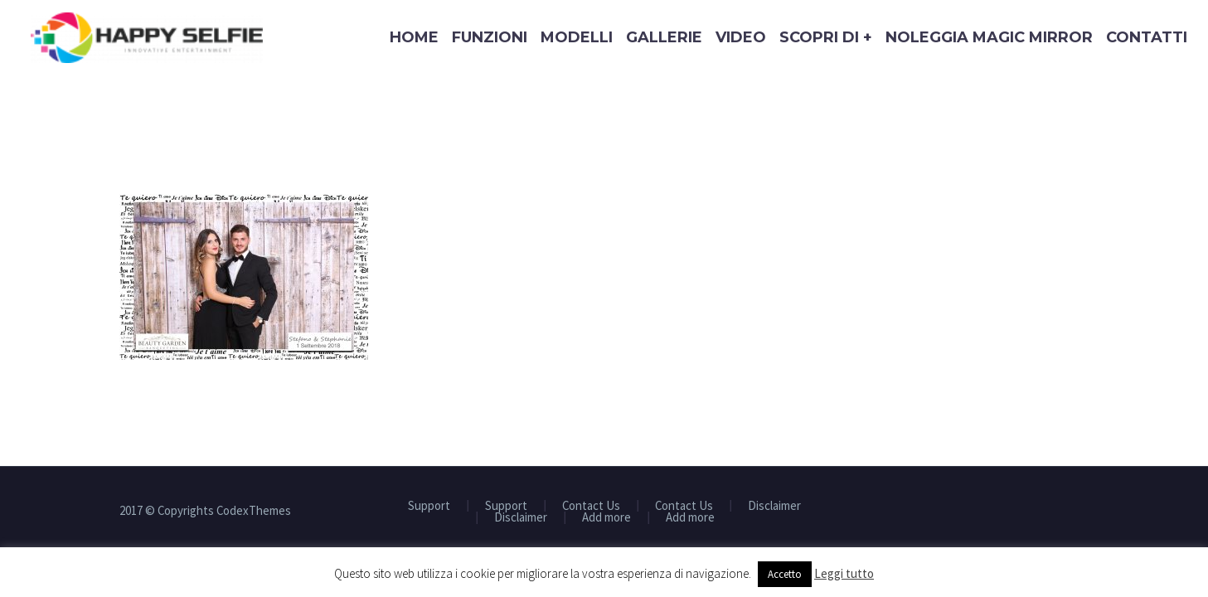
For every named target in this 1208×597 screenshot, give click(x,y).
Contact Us (591, 506)
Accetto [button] (785, 574)
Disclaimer (774, 506)
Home (414, 37)
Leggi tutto (844, 573)
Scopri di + (825, 37)
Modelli (577, 37)
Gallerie (664, 37)
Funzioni (489, 37)
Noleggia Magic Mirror (989, 37)
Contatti (1146, 37)
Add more (606, 518)
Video (741, 37)
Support (429, 506)
